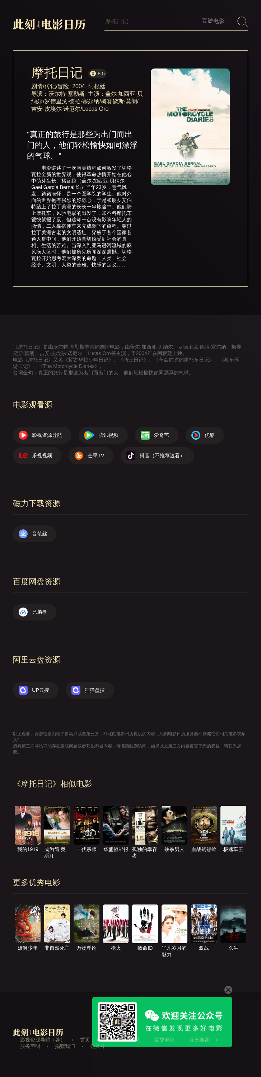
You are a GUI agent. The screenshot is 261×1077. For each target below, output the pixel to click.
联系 (135, 1040)
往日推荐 (199, 1040)
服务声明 (30, 1046)
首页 (85, 1040)
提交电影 (164, 1040)
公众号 (97, 1046)
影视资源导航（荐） (42, 1040)
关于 (110, 1040)
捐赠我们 (65, 1046)
